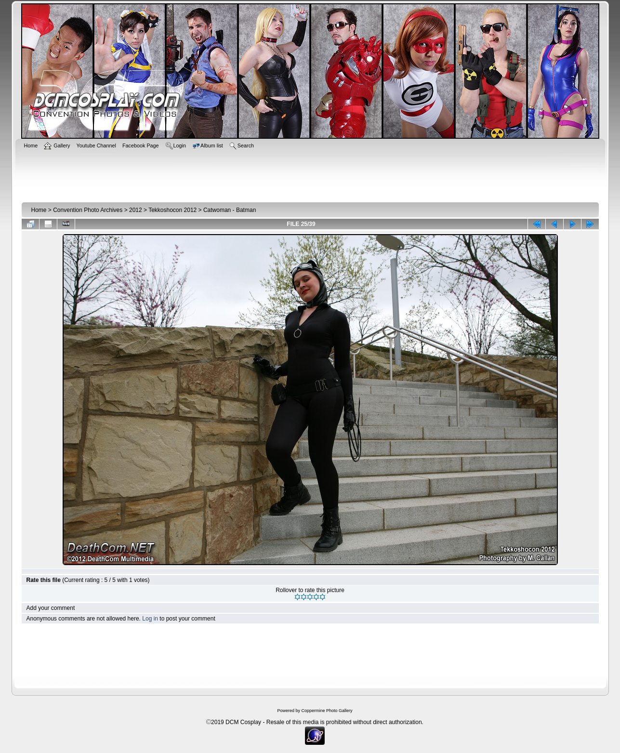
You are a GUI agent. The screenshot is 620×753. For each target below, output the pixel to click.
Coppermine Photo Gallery (326, 710)
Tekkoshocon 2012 (172, 210)
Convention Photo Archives (87, 210)
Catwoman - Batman (229, 210)
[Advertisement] (310, 174)
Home (39, 210)
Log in (150, 618)
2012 (135, 210)
